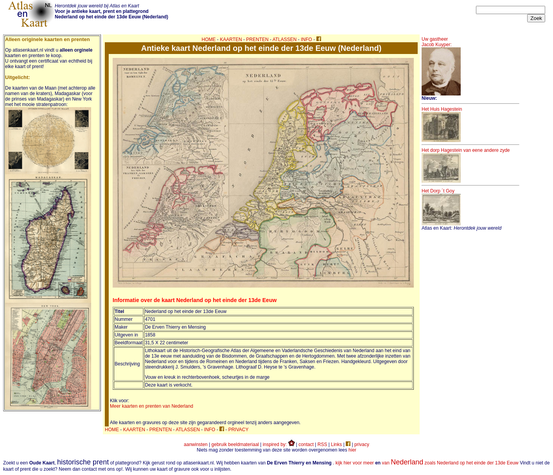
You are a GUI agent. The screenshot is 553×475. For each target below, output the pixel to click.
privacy (361, 444)
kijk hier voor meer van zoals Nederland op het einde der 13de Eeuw (427, 463)
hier (352, 450)
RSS (322, 444)
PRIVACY (238, 429)
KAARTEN (231, 39)
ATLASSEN (285, 39)
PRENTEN (257, 39)
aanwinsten (196, 444)
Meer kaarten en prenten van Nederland (151, 406)
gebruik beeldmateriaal (235, 444)
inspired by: (279, 444)
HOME (209, 39)
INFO (306, 39)
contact (306, 444)
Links (336, 444)
